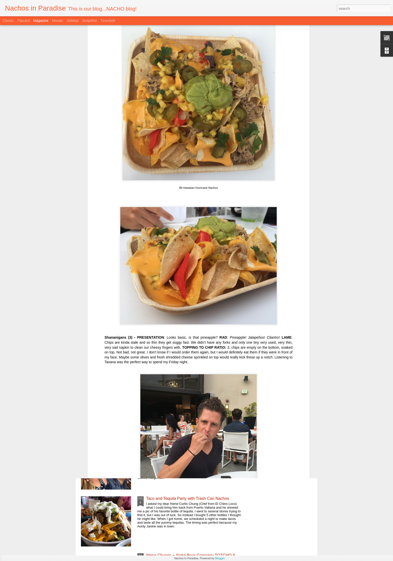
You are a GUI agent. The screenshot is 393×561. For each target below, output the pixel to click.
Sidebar (73, 21)
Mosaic (57, 21)
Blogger (219, 558)
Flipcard (23, 21)
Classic (8, 21)
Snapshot (89, 21)
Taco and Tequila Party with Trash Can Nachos (187, 498)
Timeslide (108, 21)
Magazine (41, 21)
